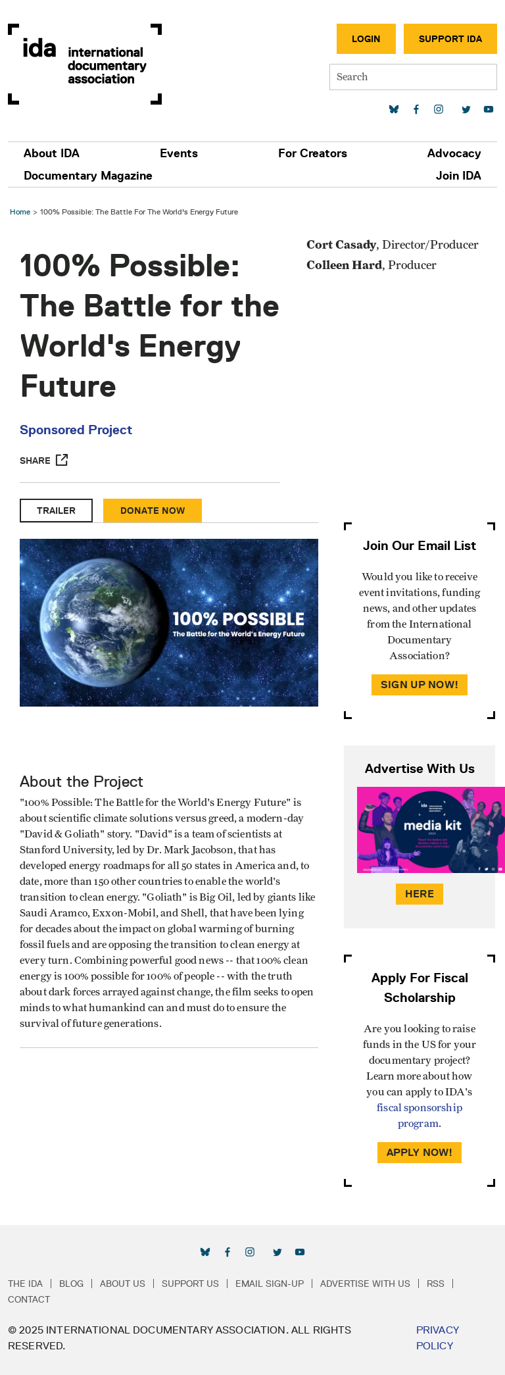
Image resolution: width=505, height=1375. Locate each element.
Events (179, 153)
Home (20, 211)
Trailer (56, 510)
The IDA (25, 1283)
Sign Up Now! (419, 684)
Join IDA (458, 175)
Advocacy (454, 153)
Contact (29, 1299)
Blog (71, 1283)
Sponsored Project (76, 430)
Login (366, 39)
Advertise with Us (365, 1283)
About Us (122, 1283)
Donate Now (152, 510)
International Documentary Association (85, 64)
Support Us (190, 1283)
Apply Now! (420, 1152)
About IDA (52, 153)
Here (419, 894)
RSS (436, 1283)
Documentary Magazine (88, 175)
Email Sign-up (269, 1283)
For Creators (312, 153)
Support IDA (450, 39)
